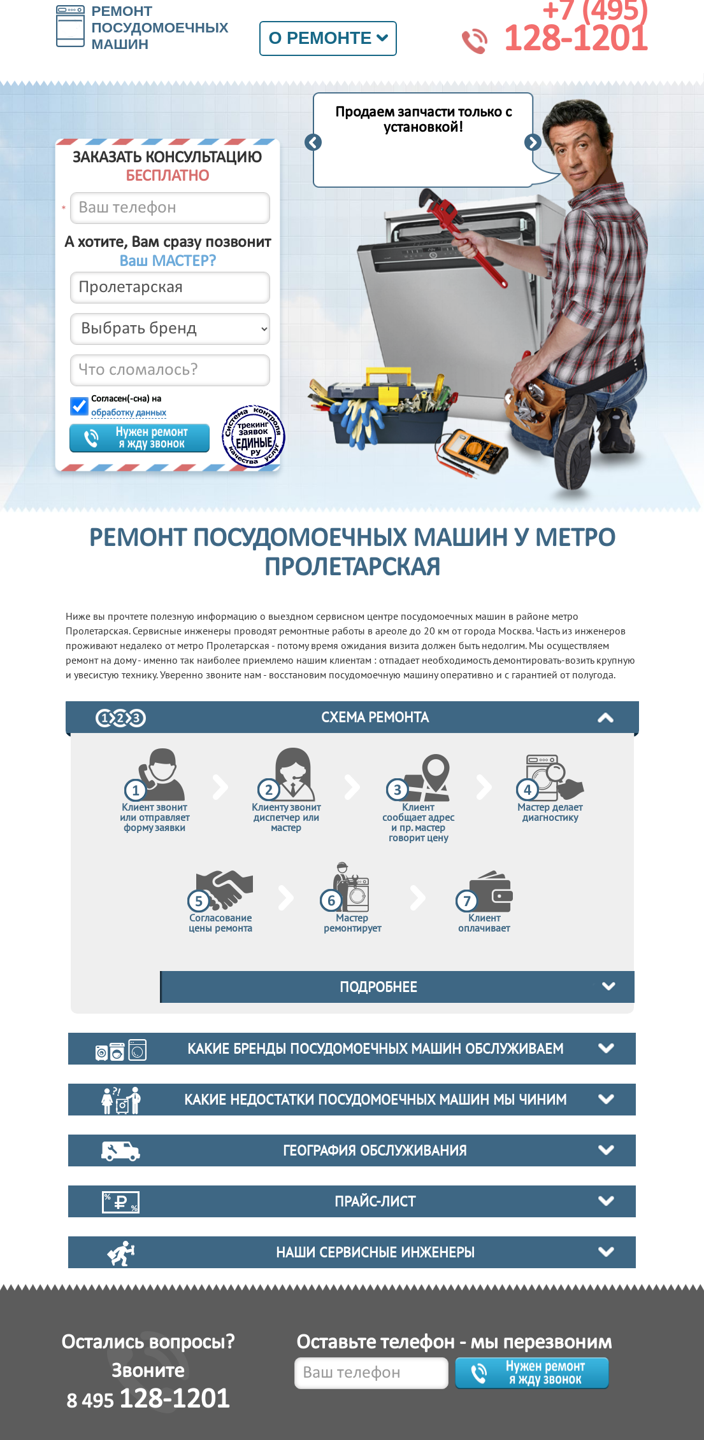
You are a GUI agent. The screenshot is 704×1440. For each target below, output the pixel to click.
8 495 (148, 1402)
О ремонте (328, 38)
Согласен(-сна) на (128, 406)
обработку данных (128, 413)
